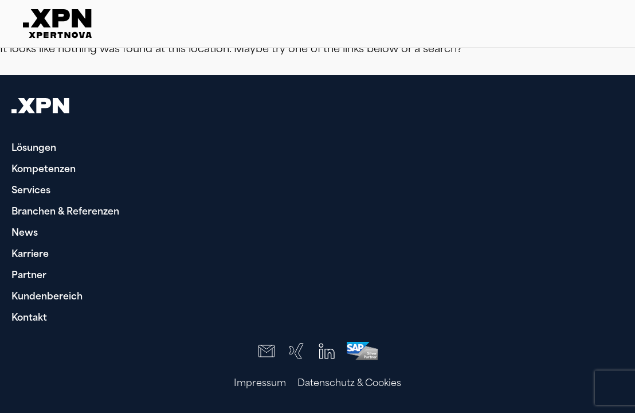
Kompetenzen (43, 169)
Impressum (260, 383)
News (24, 233)
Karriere (30, 254)
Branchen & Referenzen (65, 212)
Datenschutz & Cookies (349, 383)
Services (30, 191)
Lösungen (33, 148)
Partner (28, 275)
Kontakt (29, 318)
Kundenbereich (47, 297)
